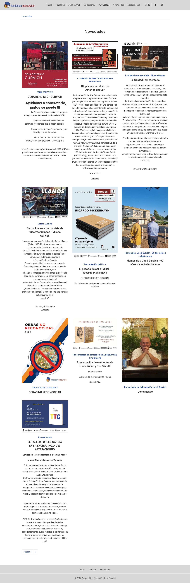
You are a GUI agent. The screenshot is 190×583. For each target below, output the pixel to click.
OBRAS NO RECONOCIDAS (45, 392)
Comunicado (145, 391)
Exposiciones (133, 5)
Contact (92, 569)
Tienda (146, 5)
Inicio (49, 5)
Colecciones (89, 5)
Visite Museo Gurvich (176, 13)
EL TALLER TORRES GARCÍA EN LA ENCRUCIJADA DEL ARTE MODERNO (45, 445)
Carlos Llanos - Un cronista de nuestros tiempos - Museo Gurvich (45, 232)
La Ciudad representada (145, 80)
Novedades (103, 5)
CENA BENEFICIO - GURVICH (45, 96)
